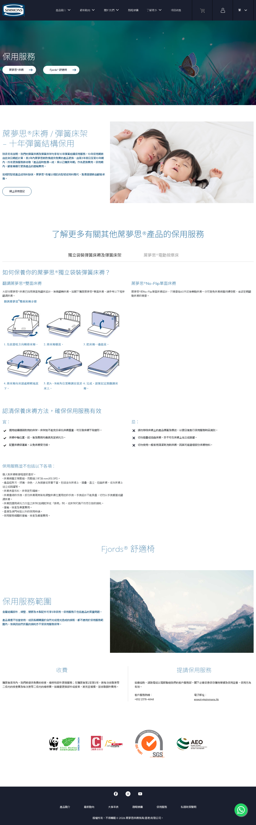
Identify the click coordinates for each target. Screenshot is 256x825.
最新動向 (85, 10)
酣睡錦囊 (133, 10)
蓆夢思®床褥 (21, 70)
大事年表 (113, 807)
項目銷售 (176, 10)
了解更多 (152, 10)
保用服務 (162, 807)
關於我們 (109, 10)
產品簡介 (61, 10)
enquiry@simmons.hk (206, 699)
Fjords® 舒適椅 (63, 70)
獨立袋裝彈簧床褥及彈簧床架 (94, 255)
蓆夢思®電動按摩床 (161, 255)
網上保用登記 (17, 191)
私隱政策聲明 (188, 807)
